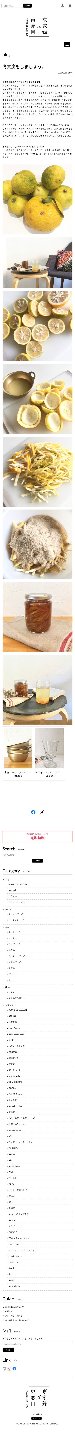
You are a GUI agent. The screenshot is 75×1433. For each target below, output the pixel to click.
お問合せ (9, 1311)
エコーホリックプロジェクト (22, 1250)
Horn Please (14, 1028)
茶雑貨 (12, 1196)
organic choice (15, 1130)
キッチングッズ (16, 914)
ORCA (11, 1184)
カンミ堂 (13, 1100)
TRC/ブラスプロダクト (19, 1238)
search (27, 5)
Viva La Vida (14, 1076)
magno (12, 1154)
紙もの (12, 950)
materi (11, 1280)
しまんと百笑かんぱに (19, 1190)
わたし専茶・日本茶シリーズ (22, 1118)
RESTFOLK (14, 1052)
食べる (8, 909)
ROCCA (12, 1088)
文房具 (12, 968)
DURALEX (13, 1148)
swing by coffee (15, 1106)
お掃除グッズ (15, 962)
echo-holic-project (16, 1034)
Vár (10, 1136)
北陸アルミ (14, 1058)
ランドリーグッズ (17, 956)
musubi (12, 1220)
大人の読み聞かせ (17, 998)
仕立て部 (13, 896)
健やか (8, 987)
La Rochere (14, 1262)
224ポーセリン (15, 1256)
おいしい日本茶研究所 (19, 1214)
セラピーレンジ (16, 1226)
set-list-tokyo (14, 1166)
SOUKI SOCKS (15, 1082)
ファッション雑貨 (17, 902)
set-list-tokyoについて (14, 1307)
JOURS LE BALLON (18, 884)
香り (11, 980)
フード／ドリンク (17, 920)
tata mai (12, 890)
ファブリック (15, 944)
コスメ (12, 992)
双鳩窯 (12, 1208)
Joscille (12, 1268)
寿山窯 (12, 1112)
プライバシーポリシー (15, 1316)
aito (10, 1160)
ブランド (9, 1005)
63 (10, 1202)
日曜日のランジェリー (19, 1124)
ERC (11, 1040)
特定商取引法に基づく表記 (17, 1320)
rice (10, 1274)
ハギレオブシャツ (17, 1046)
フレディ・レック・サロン (21, 1142)
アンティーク (15, 932)
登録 (8, 1349)
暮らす (8, 927)
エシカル (13, 938)
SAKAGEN (13, 1232)
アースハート (15, 1070)
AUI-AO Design (15, 1094)
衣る (7, 879)
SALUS (12, 1064)
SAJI (11, 1172)
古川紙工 (13, 1178)
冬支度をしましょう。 (24, 66)
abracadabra (14, 1286)
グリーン (13, 974)
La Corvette (14, 1244)
